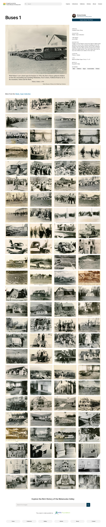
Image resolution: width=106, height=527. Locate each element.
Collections (75, 4)
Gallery (45, 521)
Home (13, 521)
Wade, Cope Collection (23, 94)
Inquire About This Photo (86, 20)
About (94, 4)
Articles (89, 4)
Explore (68, 4)
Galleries (82, 4)
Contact (100, 4)
